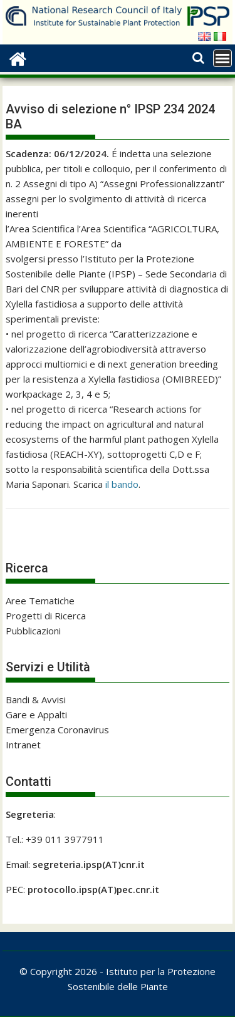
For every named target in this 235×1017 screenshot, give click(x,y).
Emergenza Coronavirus (57, 729)
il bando (121, 484)
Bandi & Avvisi (36, 699)
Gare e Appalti (36, 714)
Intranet (23, 744)
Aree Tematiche (40, 600)
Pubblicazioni (33, 630)
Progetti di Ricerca (46, 615)
